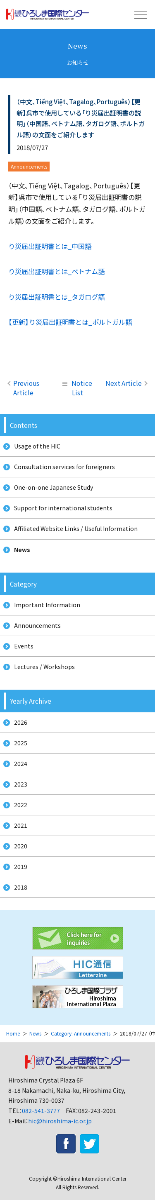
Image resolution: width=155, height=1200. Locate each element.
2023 (20, 784)
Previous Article (26, 387)
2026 (20, 722)
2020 (20, 846)
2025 (20, 743)
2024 (20, 763)
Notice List (77, 387)
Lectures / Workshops (44, 666)
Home (13, 1033)
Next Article (123, 382)
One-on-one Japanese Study (53, 487)
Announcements (37, 625)
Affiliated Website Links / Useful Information (76, 528)
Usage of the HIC (37, 446)
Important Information (47, 605)
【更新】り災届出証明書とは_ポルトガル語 (70, 322)
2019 (20, 866)
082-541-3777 (41, 1110)
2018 (20, 887)
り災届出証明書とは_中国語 (49, 246)
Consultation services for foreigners (64, 467)
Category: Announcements (80, 1033)
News (22, 549)
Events (23, 646)
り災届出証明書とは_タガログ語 (56, 297)
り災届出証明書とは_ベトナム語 (56, 271)
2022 (20, 805)
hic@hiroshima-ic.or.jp (60, 1121)
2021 (20, 825)
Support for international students (63, 508)
